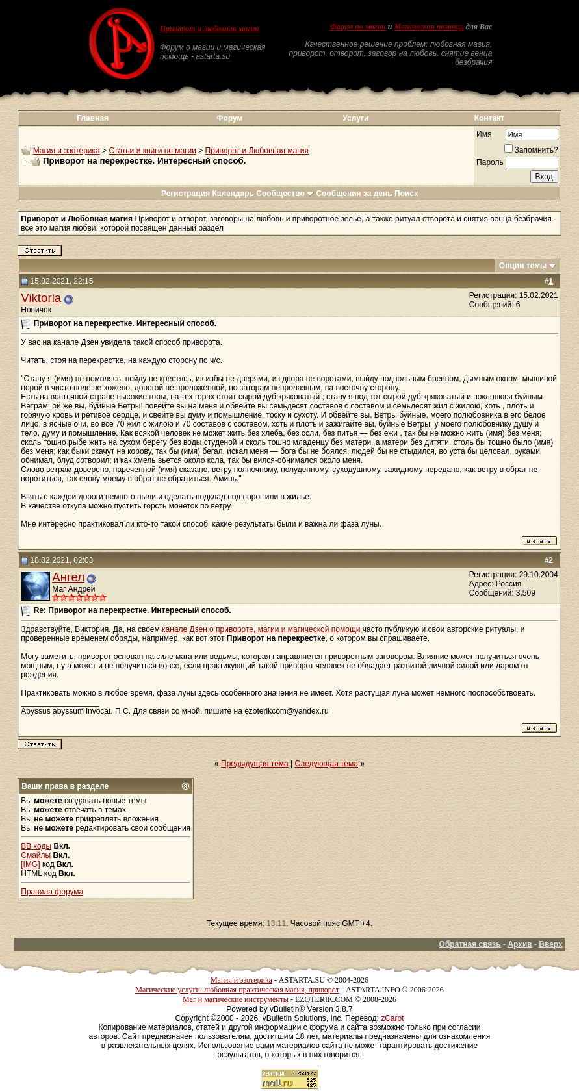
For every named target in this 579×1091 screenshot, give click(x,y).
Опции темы (523, 265)
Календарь (233, 193)
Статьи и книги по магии (152, 150)
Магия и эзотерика (66, 150)
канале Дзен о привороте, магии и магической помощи (261, 629)
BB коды (36, 846)
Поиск (406, 193)
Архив (520, 944)
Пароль (490, 162)
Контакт (489, 118)
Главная (93, 118)
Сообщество (285, 193)
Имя (483, 134)
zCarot (392, 1018)
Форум (229, 118)
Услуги (355, 118)
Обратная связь (470, 944)
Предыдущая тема (255, 763)
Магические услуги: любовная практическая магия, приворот (237, 989)
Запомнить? (531, 150)
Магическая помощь (428, 26)
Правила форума (52, 891)
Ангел (68, 577)
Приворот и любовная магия (209, 28)
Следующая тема (326, 763)
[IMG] (30, 864)
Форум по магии (358, 26)
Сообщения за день (354, 193)
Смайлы (36, 855)
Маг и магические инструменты (236, 999)
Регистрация (185, 193)
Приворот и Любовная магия (257, 150)
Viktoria (41, 298)
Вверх (550, 944)
